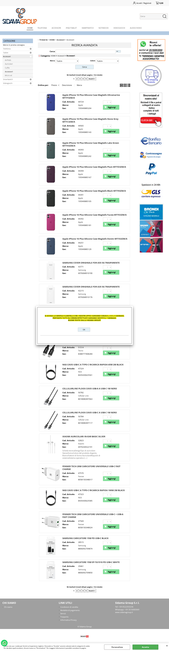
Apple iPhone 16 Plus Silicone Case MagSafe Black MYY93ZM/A (94, 190)
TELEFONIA (42, 28)
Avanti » (92, 79)
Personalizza (117, 647)
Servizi (63, 613)
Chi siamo (8, 607)
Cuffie (7, 68)
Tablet (5, 53)
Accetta (145, 647)
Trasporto (64, 617)
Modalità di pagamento (70, 610)
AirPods (8, 60)
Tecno (80, 350)
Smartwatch (8, 79)
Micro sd (8, 75)
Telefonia (7, 49)
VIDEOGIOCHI (119, 28)
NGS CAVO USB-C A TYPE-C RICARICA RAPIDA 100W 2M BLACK (93, 490)
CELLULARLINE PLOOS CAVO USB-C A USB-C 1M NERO (89, 412)
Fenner (81, 476)
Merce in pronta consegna (14, 45)
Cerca (52, 51)
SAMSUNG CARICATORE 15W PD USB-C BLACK (85, 538)
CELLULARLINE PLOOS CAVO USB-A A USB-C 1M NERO (89, 388)
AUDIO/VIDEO (136, 28)
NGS (80, 371)
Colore (92, 61)
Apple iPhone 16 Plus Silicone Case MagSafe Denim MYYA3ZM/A (94, 238)
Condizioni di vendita (69, 607)
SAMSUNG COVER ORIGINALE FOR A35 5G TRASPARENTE (91, 286)
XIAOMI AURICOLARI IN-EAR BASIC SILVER (83, 436)
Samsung (82, 270)
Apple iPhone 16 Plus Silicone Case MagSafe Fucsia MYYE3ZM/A (94, 214)
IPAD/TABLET (71, 28)
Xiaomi (81, 443)
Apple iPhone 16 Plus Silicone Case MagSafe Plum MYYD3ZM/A (94, 166)
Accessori (7, 56)
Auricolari (9, 64)
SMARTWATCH (88, 28)
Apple (80, 105)
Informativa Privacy (68, 620)
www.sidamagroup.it (124, 612)
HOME (30, 28)
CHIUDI (167, 645)
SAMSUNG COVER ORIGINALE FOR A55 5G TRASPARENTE (91, 262)
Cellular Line (83, 395)
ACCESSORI (56, 28)
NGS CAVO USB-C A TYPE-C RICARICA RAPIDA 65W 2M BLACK (92, 364)
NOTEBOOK (104, 28)
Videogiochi (7, 83)
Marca (52, 61)
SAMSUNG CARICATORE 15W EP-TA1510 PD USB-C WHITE (91, 562)
